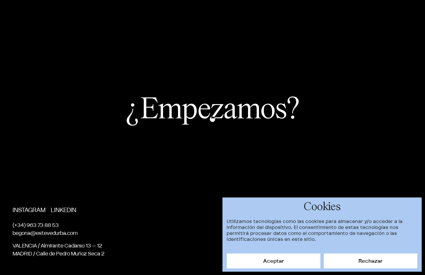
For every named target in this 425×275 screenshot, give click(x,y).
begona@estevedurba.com (45, 233)
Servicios (333, 14)
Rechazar (370, 261)
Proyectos (252, 14)
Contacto (398, 14)
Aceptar (273, 261)
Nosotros (293, 14)
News (365, 14)
